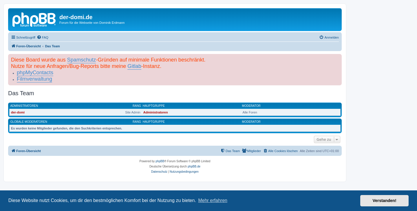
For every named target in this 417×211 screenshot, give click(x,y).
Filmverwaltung (34, 79)
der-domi (18, 112)
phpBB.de (194, 166)
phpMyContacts (35, 72)
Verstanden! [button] (384, 200)
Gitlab (134, 66)
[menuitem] (42, 37)
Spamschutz (81, 60)
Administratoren (24, 105)
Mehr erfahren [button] (212, 200)
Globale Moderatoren (28, 121)
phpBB (160, 161)
